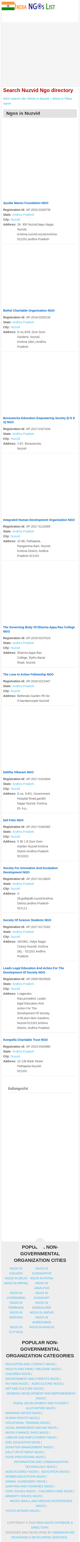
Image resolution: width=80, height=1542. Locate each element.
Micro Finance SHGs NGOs (26, 1432)
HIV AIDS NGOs (16, 1383)
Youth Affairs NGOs (22, 1510)
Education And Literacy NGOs (30, 1364)
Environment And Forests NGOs (32, 1378)
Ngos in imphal (16, 1283)
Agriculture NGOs (46, 1383)
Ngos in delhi (16, 1278)
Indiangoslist (18, 1088)
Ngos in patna (41, 1278)
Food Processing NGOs (24, 1457)
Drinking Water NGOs (23, 1413)
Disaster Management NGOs (28, 1447)
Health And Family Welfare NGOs (32, 1369)
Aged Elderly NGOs (21, 1471)
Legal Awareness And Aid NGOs (31, 1427)
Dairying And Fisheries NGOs (29, 1486)
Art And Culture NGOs (23, 1388)
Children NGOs (17, 1374)
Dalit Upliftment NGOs (24, 1452)
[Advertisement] (40, 52)
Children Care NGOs (56, 1491)
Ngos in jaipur (42, 1312)
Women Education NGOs (25, 1476)
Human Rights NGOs (21, 1418)
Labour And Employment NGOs (30, 1437)
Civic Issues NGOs (20, 1491)
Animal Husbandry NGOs (25, 1481)
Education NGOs (54, 1471)
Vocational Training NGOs (27, 1422)
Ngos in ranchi (41, 1327)
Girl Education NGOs (22, 1442)
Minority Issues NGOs (23, 1496)
